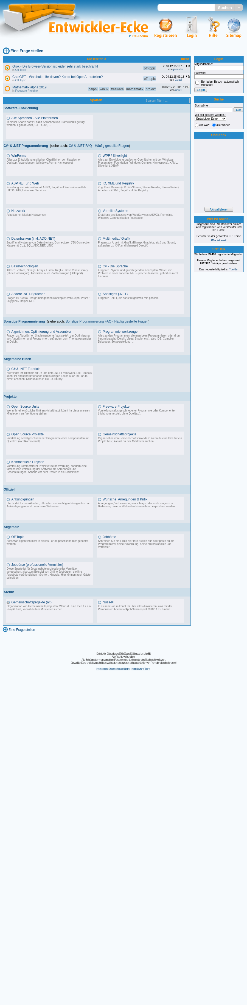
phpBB (147, 653)
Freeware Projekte (26, 90)
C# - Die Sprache (115, 266)
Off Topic (20, 69)
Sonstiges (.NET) (115, 294)
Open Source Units (25, 406)
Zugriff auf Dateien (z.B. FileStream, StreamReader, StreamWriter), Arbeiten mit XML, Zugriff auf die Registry (138, 189)
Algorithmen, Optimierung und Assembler (41, 332)
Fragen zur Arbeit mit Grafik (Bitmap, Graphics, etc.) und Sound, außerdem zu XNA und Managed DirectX (137, 244)
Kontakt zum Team (140, 668)
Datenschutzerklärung (119, 668)
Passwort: (200, 72)
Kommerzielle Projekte (27, 462)
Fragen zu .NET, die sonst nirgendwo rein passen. (128, 297)
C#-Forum (138, 36)
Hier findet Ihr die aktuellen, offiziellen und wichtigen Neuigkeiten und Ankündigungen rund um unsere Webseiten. (48, 505)
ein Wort (204, 125)
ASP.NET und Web (25, 183)
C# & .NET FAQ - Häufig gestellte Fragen (99, 146)
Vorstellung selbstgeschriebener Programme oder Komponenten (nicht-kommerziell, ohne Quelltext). (137, 412)
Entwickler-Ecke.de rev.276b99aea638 (114, 653)
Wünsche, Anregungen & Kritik (125, 499)
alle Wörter (223, 125)
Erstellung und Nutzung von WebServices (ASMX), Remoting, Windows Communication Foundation (135, 216)
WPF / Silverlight (115, 156)
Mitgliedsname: (203, 64)
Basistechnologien (24, 266)
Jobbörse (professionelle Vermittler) (37, 565)
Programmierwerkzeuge (120, 332)
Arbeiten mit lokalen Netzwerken (26, 214)
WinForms (18, 156)
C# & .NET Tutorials (25, 369)
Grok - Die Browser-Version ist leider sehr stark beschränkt (55, 66)
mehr (185, 59)
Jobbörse (109, 537)
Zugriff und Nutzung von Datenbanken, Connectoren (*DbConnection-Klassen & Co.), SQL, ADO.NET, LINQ (49, 244)
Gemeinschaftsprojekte (119, 434)
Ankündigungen (22, 499)
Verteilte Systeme (115, 211)
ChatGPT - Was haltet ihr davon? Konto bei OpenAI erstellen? (57, 77)
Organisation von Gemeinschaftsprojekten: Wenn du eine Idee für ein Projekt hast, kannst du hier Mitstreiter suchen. (140, 440)
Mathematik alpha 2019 (29, 87)
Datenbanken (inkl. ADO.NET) (33, 238)
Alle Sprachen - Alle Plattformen (34, 118)
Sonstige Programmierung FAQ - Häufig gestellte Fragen (107, 321)
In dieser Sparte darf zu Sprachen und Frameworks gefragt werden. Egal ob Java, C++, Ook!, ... (46, 124)
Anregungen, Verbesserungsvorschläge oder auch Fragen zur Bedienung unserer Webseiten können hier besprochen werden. (137, 505)
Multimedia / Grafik (116, 238)
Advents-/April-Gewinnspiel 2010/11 (136, 609)
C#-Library (55, 378)
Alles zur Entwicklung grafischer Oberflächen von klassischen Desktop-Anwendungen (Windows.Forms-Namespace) (44, 161)
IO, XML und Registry (118, 183)
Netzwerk (18, 211)
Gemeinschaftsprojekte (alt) (31, 602)
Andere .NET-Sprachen (28, 294)
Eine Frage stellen (26, 51)
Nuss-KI (108, 602)
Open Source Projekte (27, 434)
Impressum (101, 668)
